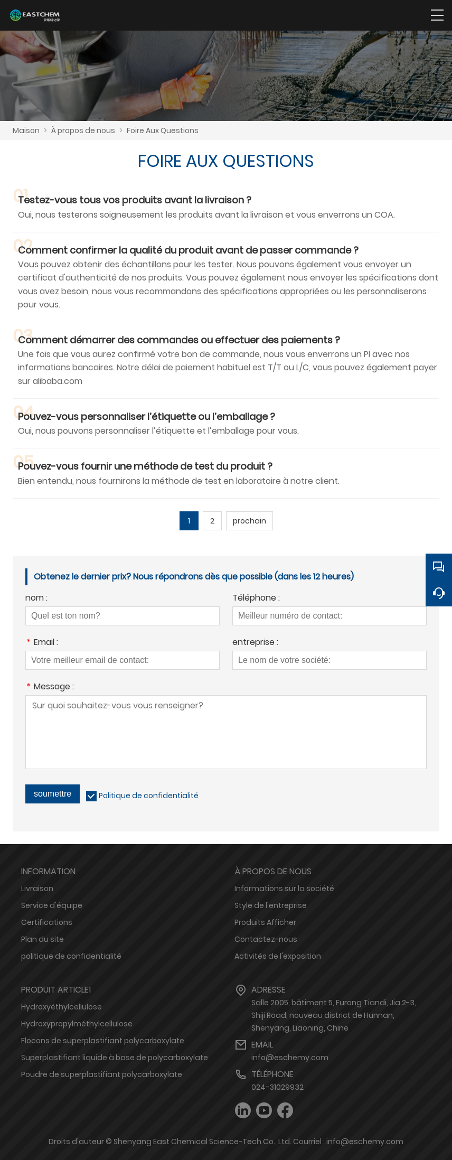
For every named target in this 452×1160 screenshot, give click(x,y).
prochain (249, 521)
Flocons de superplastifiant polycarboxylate (102, 1040)
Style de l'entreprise (270, 905)
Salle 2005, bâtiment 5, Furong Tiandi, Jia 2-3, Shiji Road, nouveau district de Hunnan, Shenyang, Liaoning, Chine (333, 1015)
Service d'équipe (51, 905)
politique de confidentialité (71, 956)
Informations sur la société (284, 888)
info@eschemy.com (289, 1057)
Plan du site (42, 939)
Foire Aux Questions (163, 130)
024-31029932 (277, 1087)
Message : (49, 687)
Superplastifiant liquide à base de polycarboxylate (114, 1057)
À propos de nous (83, 130)
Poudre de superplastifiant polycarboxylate (101, 1074)
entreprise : (255, 643)
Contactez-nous (265, 939)
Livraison (37, 888)
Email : (41, 643)
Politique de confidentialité (149, 795)
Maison (26, 130)
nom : (36, 599)
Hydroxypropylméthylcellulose (77, 1023)
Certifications (46, 922)
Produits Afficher (265, 922)
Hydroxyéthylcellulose (61, 1007)
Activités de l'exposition (277, 956)
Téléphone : (256, 599)
